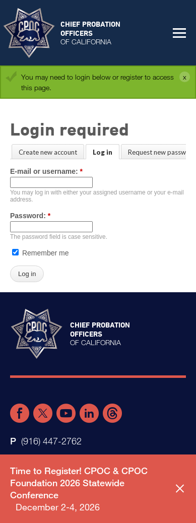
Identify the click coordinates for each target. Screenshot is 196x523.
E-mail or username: (46, 171)
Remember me (40, 253)
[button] (179, 33)
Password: (30, 216)
